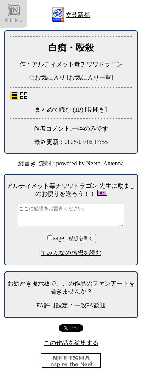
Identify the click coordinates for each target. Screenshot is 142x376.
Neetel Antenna (105, 163)
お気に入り (48, 77)
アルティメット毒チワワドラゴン (77, 64)
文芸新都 (78, 15)
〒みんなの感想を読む (71, 253)
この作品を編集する (71, 343)
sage (56, 238)
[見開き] (96, 109)
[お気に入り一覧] (90, 77)
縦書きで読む (36, 163)
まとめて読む (53, 109)
